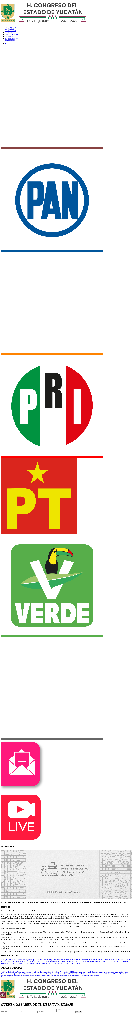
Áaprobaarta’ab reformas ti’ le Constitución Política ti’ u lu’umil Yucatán (75, 976)
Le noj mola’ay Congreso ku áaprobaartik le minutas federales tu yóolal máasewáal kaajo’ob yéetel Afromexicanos (63, 961)
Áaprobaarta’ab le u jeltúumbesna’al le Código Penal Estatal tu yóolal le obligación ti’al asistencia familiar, (36, 974)
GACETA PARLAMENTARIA (15, 34)
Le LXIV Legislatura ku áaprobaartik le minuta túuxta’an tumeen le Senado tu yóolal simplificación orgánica (45, 963)
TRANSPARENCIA (11, 38)
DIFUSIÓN (9, 33)
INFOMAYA (9, 36)
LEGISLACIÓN (10, 31)
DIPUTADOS (9, 29)
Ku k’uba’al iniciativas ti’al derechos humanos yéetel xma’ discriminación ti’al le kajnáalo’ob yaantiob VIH (36, 972)
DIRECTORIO (10, 40)
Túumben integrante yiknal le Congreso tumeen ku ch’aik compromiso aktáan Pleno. (100, 972)
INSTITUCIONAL (11, 27)
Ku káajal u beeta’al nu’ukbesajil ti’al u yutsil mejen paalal (20, 960)
